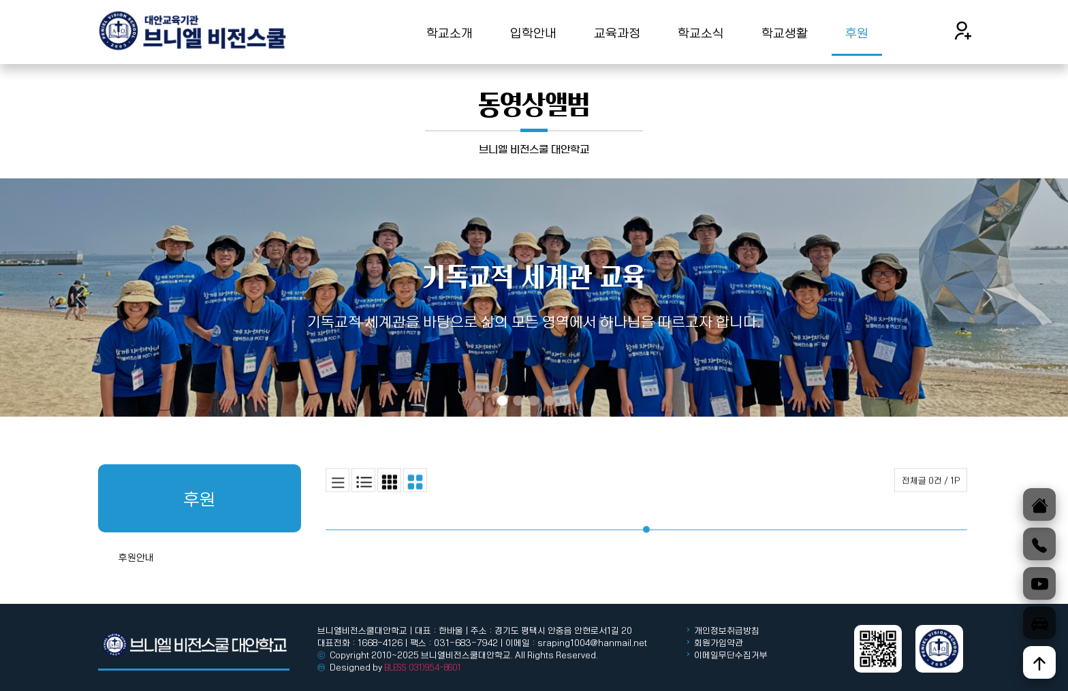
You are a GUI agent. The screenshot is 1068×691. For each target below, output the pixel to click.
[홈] (1039, 504)
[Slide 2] (518, 401)
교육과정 (617, 32)
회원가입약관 (718, 643)
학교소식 (701, 32)
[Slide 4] (549, 401)
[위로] (1039, 662)
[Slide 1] (502, 401)
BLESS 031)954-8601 (422, 667)
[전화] (1039, 544)
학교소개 (449, 32)
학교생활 (784, 32)
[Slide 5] (565, 401)
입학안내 (533, 32)
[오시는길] (1039, 623)
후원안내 (136, 587)
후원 (856, 32)
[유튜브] (1039, 583)
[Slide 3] (534, 401)
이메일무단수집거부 (731, 655)
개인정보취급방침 (725, 630)
